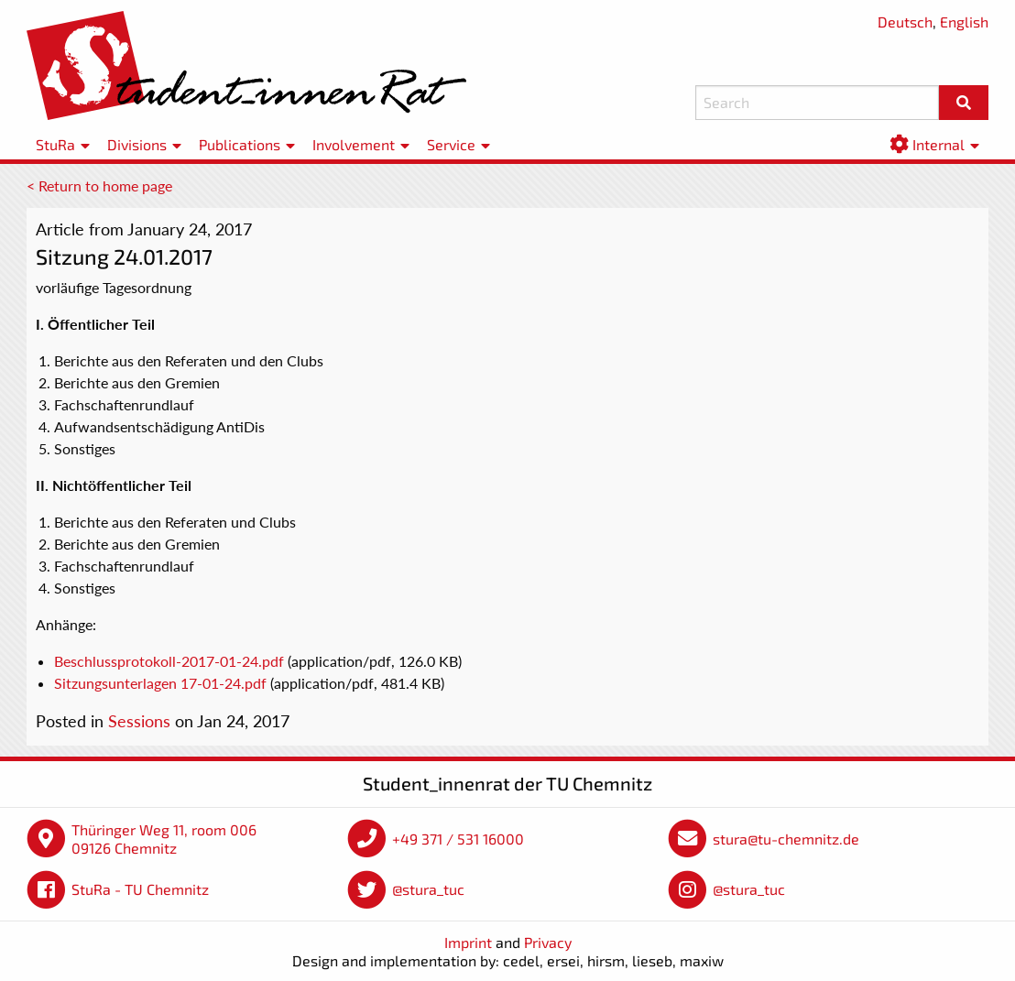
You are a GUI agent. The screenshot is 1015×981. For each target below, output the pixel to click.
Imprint (468, 942)
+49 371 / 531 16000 (458, 838)
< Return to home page (99, 185)
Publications (239, 144)
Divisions (137, 144)
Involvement (353, 144)
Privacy (548, 942)
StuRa (55, 144)
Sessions (139, 721)
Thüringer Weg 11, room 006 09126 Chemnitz (163, 838)
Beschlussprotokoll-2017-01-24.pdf (169, 661)
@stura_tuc (428, 889)
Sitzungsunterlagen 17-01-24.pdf (160, 683)
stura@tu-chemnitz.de (786, 838)
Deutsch (905, 21)
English (964, 21)
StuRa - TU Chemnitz (140, 889)
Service (451, 144)
